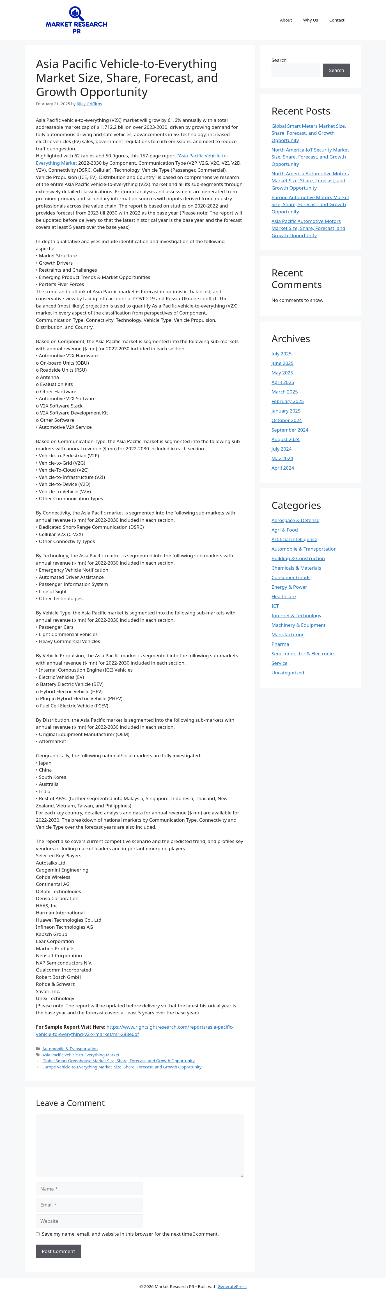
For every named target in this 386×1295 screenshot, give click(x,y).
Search (279, 60)
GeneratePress (232, 1286)
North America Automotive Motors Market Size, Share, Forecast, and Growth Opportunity (310, 180)
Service (280, 663)
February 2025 (288, 401)
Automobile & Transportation (70, 1048)
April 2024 (283, 468)
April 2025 (283, 382)
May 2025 (282, 372)
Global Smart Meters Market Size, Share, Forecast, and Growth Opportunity (309, 133)
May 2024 (282, 458)
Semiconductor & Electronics (304, 653)
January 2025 (286, 410)
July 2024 (282, 449)
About (286, 20)
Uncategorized (288, 672)
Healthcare (284, 596)
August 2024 (286, 439)
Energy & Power (289, 587)
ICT (275, 606)
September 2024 (290, 430)
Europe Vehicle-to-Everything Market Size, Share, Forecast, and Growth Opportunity (121, 1067)
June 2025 (283, 363)
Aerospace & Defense (295, 520)
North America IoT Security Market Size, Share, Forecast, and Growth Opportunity (310, 156)
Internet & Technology (296, 615)
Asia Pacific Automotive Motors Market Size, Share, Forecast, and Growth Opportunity (308, 228)
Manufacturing (288, 634)
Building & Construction (298, 558)
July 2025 (282, 353)
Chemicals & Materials (296, 568)
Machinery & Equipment (298, 625)
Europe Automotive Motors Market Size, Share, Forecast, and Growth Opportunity (310, 204)
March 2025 (285, 391)
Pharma (280, 644)
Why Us (310, 20)
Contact (336, 20)
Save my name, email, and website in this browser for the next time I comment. (130, 1234)
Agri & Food (285, 530)
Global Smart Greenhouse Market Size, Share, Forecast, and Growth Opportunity (118, 1060)
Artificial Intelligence (294, 539)
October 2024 (287, 420)
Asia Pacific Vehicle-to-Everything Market (80, 1055)
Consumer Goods (291, 577)
